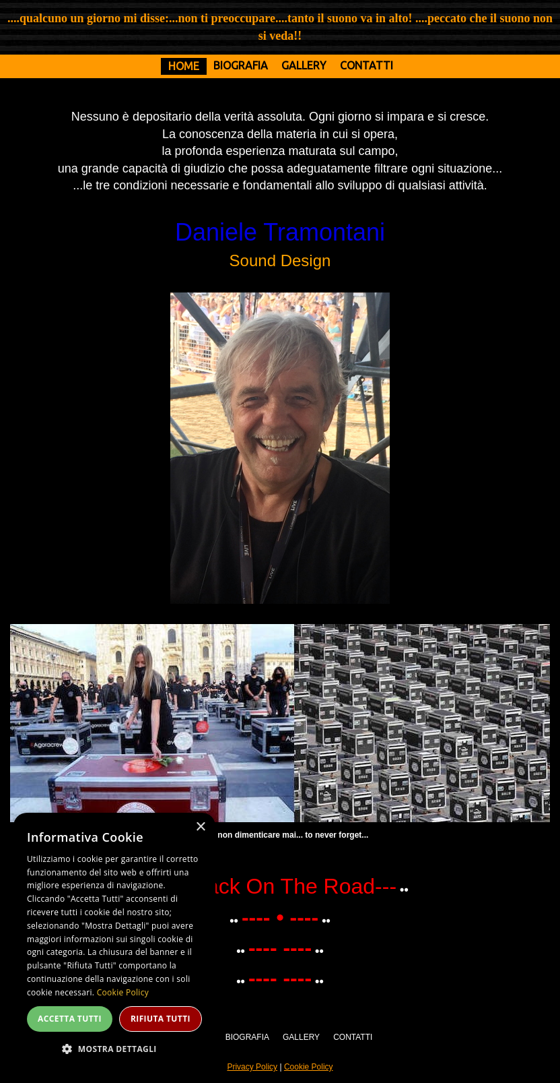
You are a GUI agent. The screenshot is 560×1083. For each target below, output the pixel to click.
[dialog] (114, 941)
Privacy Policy (252, 1067)
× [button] (200, 827)
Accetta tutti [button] (70, 1018)
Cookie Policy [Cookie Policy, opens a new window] (123, 992)
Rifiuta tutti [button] (160, 1018)
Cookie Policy (308, 1067)
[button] (114, 1048)
